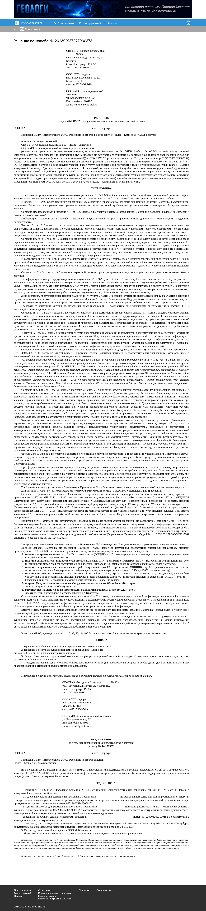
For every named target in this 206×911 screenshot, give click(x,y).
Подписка (84, 890)
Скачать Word (32, 29)
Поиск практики (66, 23)
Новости (112, 23)
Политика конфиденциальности (55, 898)
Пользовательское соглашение (54, 893)
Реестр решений (92, 23)
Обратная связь (105, 890)
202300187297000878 (73, 41)
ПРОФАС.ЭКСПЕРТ (31, 23)
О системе (44, 890)
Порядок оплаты (47, 896)
